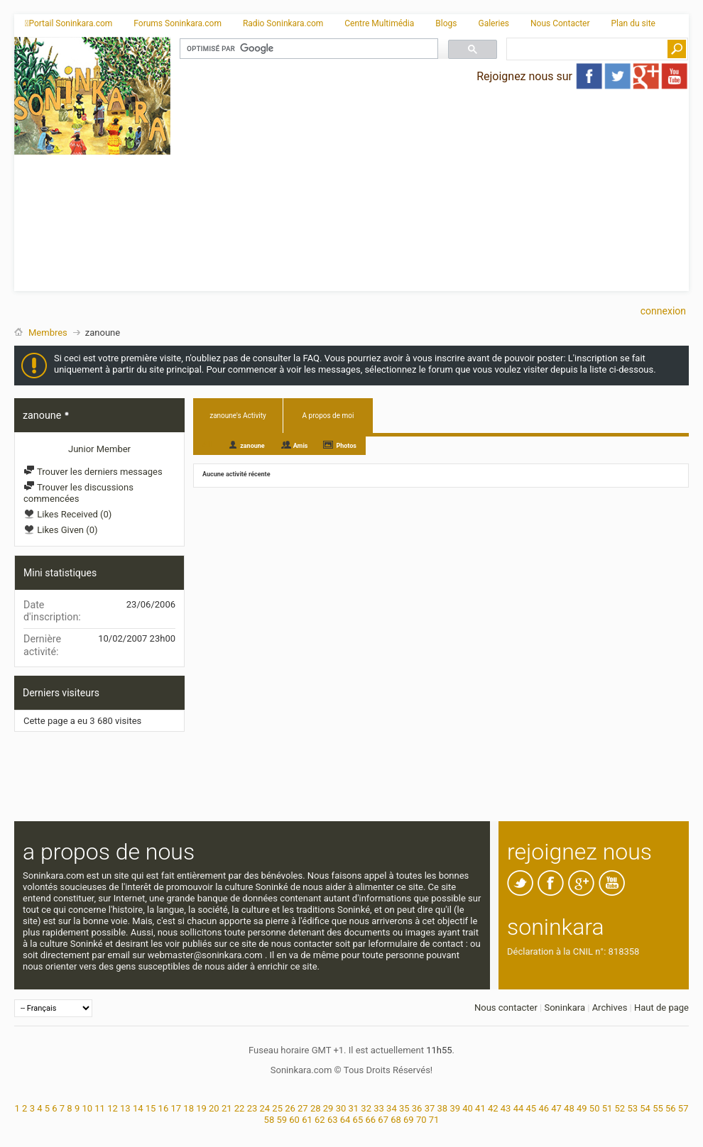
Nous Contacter (560, 23)
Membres (47, 332)
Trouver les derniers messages (93, 471)
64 (345, 1119)
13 (125, 1108)
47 (556, 1108)
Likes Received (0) (67, 514)
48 (569, 1108)
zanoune (252, 445)
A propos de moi (328, 415)
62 (320, 1119)
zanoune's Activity (237, 415)
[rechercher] (307, 49)
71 (434, 1119)
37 (430, 1108)
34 (391, 1108)
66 (370, 1119)
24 (264, 1108)
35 (404, 1108)
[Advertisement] (430, 191)
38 (442, 1108)
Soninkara (564, 1007)
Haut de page (661, 1007)
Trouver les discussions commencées (78, 493)
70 (421, 1119)
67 (383, 1119)
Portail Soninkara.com (68, 23)
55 (658, 1108)
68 (396, 1119)
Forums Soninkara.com (177, 23)
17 (175, 1108)
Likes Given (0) (60, 530)
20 (214, 1108)
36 (417, 1108)
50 (594, 1108)
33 (379, 1108)
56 (670, 1108)
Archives (610, 1007)
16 (163, 1108)
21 (227, 1108)
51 (607, 1108)
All (207, 444)
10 (87, 1108)
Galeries (493, 23)
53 (632, 1108)
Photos (346, 445)
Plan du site (633, 23)
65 (358, 1119)
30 (341, 1108)
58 (269, 1119)
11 (99, 1108)
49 (582, 1108)
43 (506, 1108)
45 (531, 1108)
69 (408, 1119)
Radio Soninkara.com (283, 23)
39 (454, 1108)
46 (543, 1108)
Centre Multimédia (379, 23)
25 (277, 1108)
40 (467, 1108)
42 (493, 1108)
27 (303, 1108)
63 (332, 1119)
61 (307, 1119)
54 (645, 1108)
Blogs (446, 23)
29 (328, 1108)
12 (112, 1108)
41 (480, 1108)
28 (315, 1108)
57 (683, 1108)
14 (138, 1108)
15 (151, 1108)
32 (366, 1108)
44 (518, 1108)
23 (252, 1108)
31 (354, 1108)
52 (620, 1108)
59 (281, 1119)
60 (294, 1119)
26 (290, 1108)
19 (201, 1108)
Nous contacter (506, 1007)
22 (239, 1108)
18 (188, 1108)
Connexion (663, 311)
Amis (300, 445)
